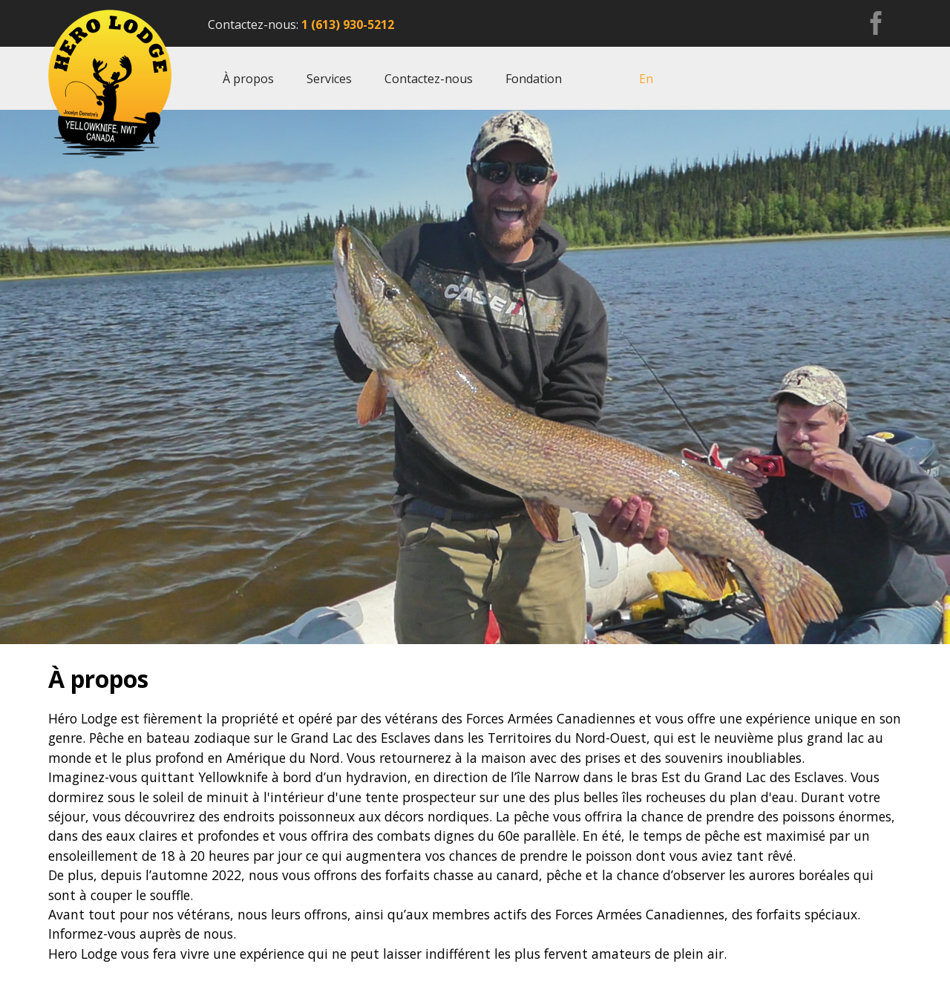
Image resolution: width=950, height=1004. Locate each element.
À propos (248, 78)
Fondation (533, 78)
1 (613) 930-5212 (347, 24)
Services (329, 78)
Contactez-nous (428, 78)
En (646, 78)
